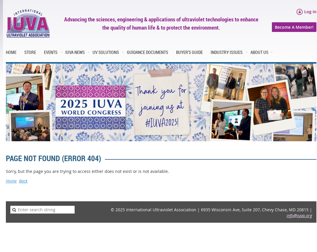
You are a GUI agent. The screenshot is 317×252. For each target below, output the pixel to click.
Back (23, 181)
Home (11, 181)
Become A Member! (294, 27)
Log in (310, 11)
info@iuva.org (299, 215)
